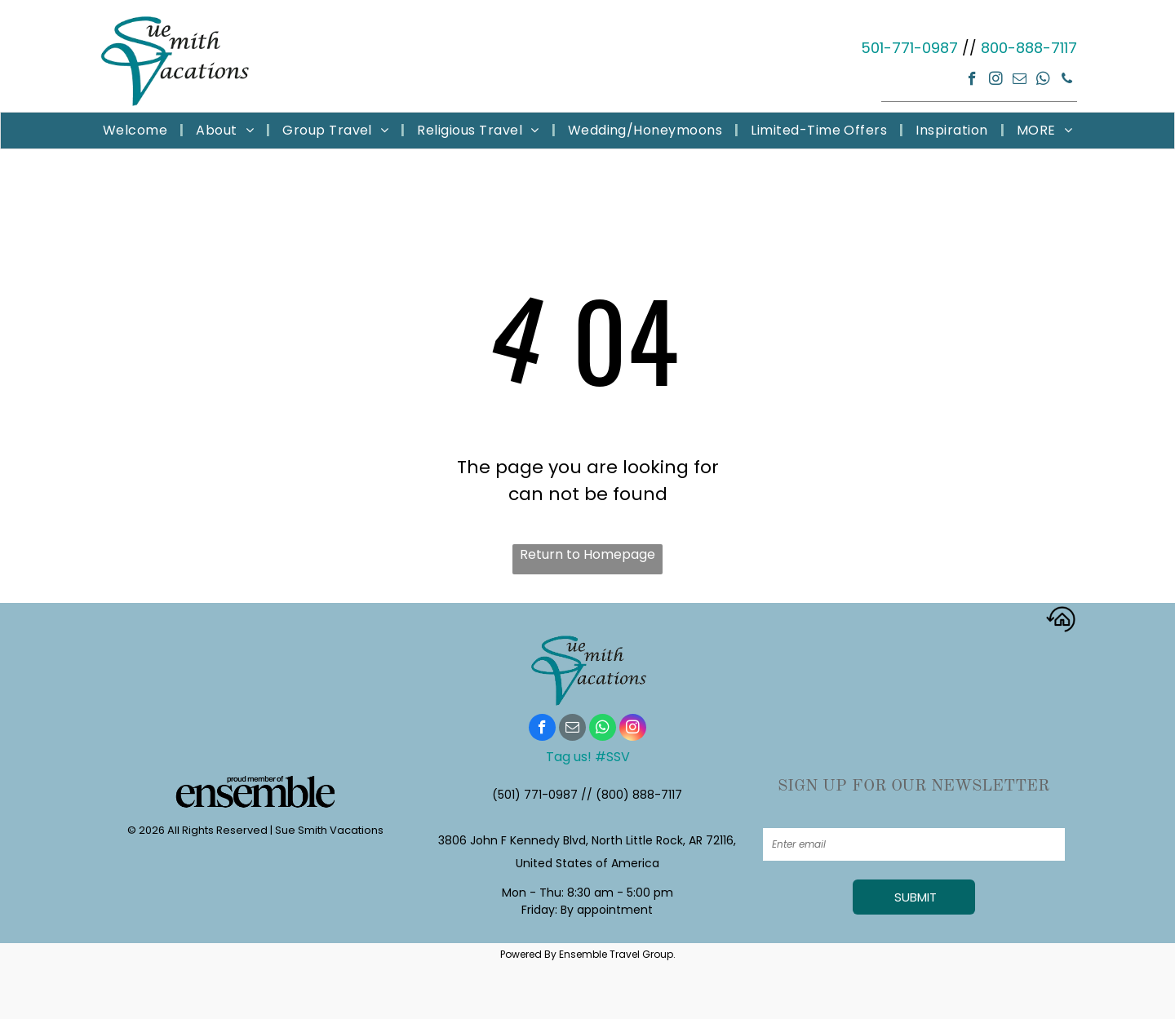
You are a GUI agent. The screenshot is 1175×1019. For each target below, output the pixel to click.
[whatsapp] (1043, 81)
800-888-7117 (1029, 48)
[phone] (1067, 81)
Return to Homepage (587, 554)
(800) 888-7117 (639, 794)
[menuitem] (137, 130)
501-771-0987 (909, 48)
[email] (1019, 81)
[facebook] (972, 81)
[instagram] (996, 81)
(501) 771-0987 (535, 794)
